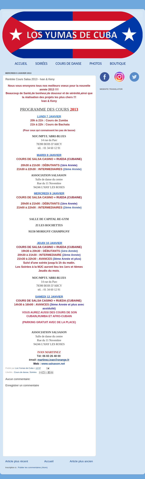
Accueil (21, 63)
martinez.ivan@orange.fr (53, 359)
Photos (96, 63)
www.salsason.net (53, 363)
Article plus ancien (81, 461)
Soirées (41, 63)
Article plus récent (16, 461)
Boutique (118, 63)
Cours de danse (69, 63)
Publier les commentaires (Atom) (33, 467)
